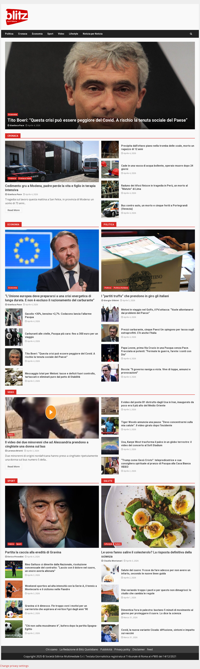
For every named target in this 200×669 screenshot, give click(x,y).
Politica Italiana (121, 288)
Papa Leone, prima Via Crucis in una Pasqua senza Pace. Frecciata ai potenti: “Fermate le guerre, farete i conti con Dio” (110, 353)
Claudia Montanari (113, 560)
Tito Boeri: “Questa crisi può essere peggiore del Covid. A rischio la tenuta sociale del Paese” (100, 85)
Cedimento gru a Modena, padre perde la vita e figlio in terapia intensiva (52, 161)
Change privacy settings (14, 666)
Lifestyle (73, 33)
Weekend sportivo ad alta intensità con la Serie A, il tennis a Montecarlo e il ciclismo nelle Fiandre (14, 589)
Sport (50, 33)
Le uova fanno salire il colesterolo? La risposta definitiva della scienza (148, 517)
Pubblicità (106, 649)
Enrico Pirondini (15, 556)
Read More (14, 210)
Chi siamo (51, 649)
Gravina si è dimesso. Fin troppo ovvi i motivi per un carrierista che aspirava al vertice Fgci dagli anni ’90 (14, 609)
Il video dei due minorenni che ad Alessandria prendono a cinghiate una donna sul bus (52, 418)
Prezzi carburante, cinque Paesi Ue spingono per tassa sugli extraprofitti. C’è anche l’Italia (110, 333)
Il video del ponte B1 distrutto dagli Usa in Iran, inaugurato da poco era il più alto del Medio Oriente (110, 406)
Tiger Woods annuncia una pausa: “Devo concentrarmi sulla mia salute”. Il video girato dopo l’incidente (110, 426)
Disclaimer (138, 649)
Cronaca (22, 33)
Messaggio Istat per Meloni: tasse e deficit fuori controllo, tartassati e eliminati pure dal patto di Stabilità (14, 377)
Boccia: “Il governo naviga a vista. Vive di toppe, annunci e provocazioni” (110, 373)
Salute (118, 544)
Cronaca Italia (25, 178)
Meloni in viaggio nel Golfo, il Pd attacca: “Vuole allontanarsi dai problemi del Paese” (110, 313)
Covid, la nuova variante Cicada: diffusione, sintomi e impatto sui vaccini (110, 633)
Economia (37, 33)
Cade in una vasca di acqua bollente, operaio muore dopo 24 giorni (110, 169)
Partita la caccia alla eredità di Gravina (52, 517)
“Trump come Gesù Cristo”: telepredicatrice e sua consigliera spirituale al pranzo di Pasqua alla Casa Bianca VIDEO (110, 465)
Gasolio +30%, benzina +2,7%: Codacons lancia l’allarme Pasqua (14, 317)
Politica (9, 33)
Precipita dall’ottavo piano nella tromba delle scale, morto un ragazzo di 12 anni (110, 149)
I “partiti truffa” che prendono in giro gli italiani (148, 260)
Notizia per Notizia (93, 33)
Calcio (11, 544)
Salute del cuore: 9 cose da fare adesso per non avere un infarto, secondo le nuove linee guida (110, 573)
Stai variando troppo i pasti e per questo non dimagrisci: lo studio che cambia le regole (110, 593)
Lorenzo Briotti (15, 450)
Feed (150, 649)
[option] (100, 85)
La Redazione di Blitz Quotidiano (79, 649)
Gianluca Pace (17, 125)
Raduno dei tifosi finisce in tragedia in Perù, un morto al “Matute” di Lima (110, 189)
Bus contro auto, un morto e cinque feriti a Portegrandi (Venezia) (110, 209)
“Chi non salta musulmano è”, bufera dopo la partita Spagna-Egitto (14, 629)
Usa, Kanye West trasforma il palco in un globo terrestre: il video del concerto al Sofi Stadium (110, 445)
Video (61, 33)
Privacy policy (122, 649)
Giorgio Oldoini (111, 300)
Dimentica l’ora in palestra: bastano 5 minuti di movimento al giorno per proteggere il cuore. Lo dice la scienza (110, 613)
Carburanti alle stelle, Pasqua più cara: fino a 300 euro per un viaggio (14, 337)
